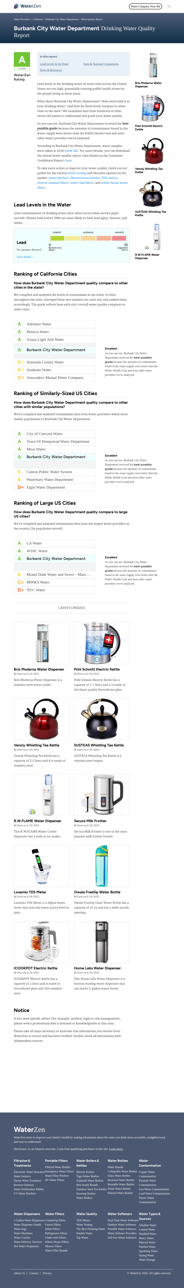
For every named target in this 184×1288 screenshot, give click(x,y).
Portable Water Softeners (122, 1228)
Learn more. (116, 1148)
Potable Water (84, 1233)
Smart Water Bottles (119, 1188)
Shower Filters (53, 1246)
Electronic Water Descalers (29, 1171)
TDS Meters (83, 1220)
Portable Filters (56, 1161)
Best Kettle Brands (87, 1184)
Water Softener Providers (122, 1233)
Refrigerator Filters (56, 1233)
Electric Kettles (85, 1171)
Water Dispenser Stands (27, 1224)
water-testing (77, 173)
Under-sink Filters (55, 1237)
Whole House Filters (57, 1241)
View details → (25, 256)
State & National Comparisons (101, 63)
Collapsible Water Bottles (122, 1171)
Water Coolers (22, 1237)
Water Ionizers (22, 1176)
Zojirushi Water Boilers (89, 1180)
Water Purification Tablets (29, 1189)
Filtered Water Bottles (57, 1167)
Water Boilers (84, 1197)
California (38, 19)
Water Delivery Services (28, 1241)
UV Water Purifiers (25, 1193)
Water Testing (84, 1224)
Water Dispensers (27, 1214)
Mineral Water (147, 1242)
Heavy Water (146, 1238)
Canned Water (147, 1229)
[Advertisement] (92, 1082)
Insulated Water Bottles (121, 1180)
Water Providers (22, 19)
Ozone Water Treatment (27, 1180)
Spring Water (146, 1255)
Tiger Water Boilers (87, 1176)
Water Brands (115, 1167)
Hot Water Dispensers (26, 1246)
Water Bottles (118, 1161)
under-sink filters (82, 182)
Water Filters (70, 6)
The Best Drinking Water (90, 1228)
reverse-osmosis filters (52, 182)
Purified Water (147, 1246)
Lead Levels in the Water (54, 63)
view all (71, 150)
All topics (52, 6)
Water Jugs (20, 1228)
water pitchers (59, 178)
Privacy (47, 1273)
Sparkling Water (148, 1251)
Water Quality (90, 6)
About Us (19, 1273)
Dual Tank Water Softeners (123, 1220)
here (69, 160)
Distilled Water (147, 1233)
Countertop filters (55, 1220)
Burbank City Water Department (62, 19)
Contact (33, 1273)
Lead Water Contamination (154, 1193)
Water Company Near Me (145, 6)
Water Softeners (120, 1214)
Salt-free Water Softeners (122, 1237)
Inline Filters (52, 1228)
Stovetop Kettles (85, 1193)
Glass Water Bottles (119, 1175)
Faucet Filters (53, 1224)
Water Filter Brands (56, 1250)
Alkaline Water (147, 1225)
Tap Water (82, 1237)
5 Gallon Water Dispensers (29, 1220)
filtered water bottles (85, 178)
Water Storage (147, 1259)
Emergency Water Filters (59, 1171)
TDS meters (109, 178)
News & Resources (51, 70)
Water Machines (23, 1233)
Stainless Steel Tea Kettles (91, 1189)
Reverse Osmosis (24, 1184)
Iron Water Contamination (154, 1189)
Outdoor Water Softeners (122, 1224)
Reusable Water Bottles (121, 1184)
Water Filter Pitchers (57, 1175)
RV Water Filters (54, 1180)
